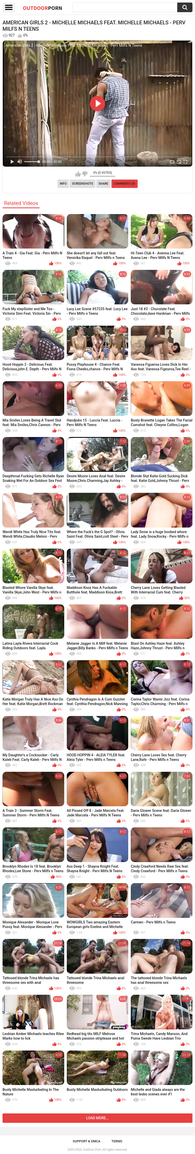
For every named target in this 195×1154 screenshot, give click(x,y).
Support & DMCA (86, 1141)
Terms (116, 1141)
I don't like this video (84, 174)
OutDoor (42, 7)
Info (63, 183)
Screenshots (82, 183)
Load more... (97, 1118)
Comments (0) (124, 183)
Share (103, 183)
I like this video (78, 174)
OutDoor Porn (92, 1149)
